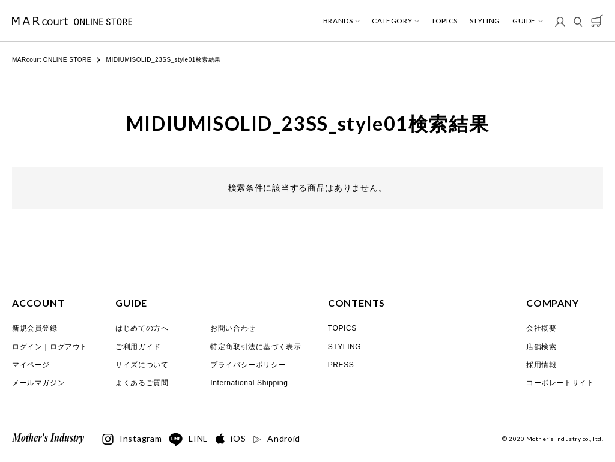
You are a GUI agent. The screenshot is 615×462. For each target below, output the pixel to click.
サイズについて (141, 365)
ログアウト (69, 347)
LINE (188, 440)
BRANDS (338, 21)
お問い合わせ (233, 328)
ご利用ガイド (138, 347)
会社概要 (541, 328)
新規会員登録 (35, 328)
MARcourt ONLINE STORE (51, 59)
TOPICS (444, 21)
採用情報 (541, 365)
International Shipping (249, 383)
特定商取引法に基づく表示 (255, 347)
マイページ (31, 365)
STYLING (485, 21)
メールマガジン (38, 383)
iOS (231, 439)
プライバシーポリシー (248, 365)
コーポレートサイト (560, 383)
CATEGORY (392, 21)
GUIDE (524, 21)
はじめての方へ (141, 328)
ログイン (27, 347)
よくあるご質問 (141, 383)
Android (276, 438)
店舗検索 (541, 347)
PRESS (341, 365)
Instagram (132, 439)
